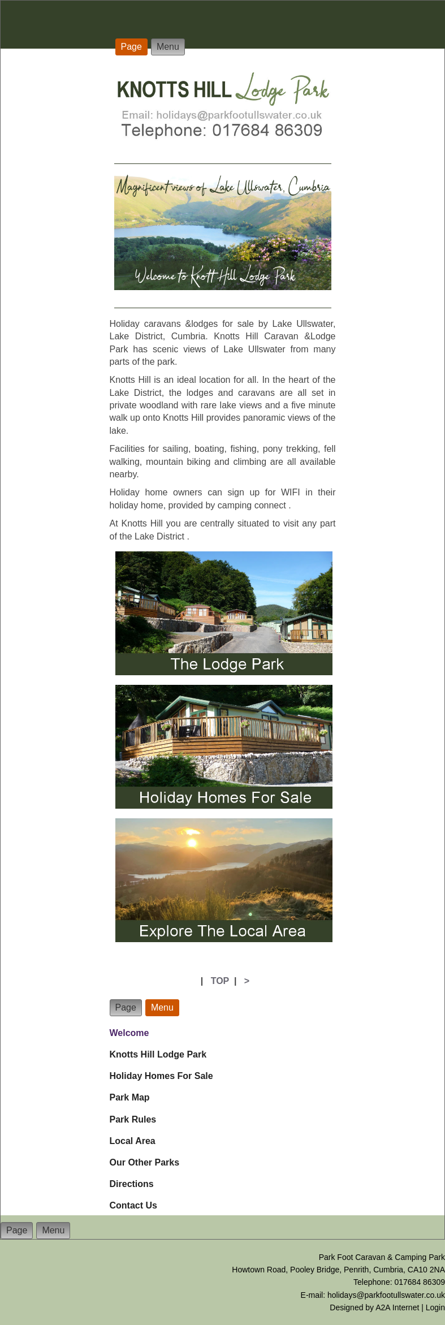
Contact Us (133, 1205)
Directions (132, 1184)
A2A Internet (397, 1307)
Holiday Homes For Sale (161, 1076)
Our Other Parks (145, 1162)
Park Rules (133, 1119)
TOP (220, 981)
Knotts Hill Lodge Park (158, 1054)
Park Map (130, 1097)
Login (435, 1307)
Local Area (132, 1141)
